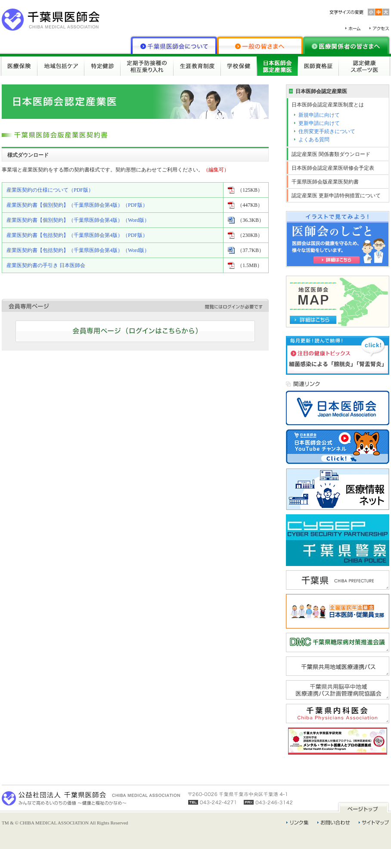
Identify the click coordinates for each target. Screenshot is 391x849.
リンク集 (297, 822)
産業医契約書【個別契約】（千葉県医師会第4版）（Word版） (77, 220)
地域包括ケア (60, 66)
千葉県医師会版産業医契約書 (325, 182)
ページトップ (363, 807)
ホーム (353, 28)
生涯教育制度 (197, 66)
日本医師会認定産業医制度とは (328, 105)
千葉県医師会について (174, 45)
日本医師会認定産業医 (277, 66)
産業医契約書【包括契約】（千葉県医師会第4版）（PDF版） (77, 235)
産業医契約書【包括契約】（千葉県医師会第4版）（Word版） (77, 250)
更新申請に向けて (319, 123)
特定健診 (102, 66)
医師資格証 (318, 66)
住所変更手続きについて (326, 131)
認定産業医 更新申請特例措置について (336, 196)
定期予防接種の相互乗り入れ (147, 66)
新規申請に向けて (319, 115)
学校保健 (239, 66)
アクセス (379, 28)
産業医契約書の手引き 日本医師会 (45, 265)
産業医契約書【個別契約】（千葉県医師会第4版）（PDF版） (77, 205)
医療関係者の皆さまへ (346, 45)
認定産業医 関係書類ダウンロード (331, 154)
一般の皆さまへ (260, 45)
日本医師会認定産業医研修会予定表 (333, 168)
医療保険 (19, 66)
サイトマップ (374, 822)
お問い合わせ (333, 822)
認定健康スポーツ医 (364, 66)
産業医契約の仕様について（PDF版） (49, 190)
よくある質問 (313, 140)
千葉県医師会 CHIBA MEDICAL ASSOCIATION (51, 20)
